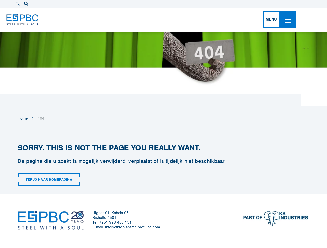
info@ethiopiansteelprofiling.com (132, 227)
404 (41, 118)
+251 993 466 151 (115, 222)
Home (23, 118)
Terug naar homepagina (49, 179)
